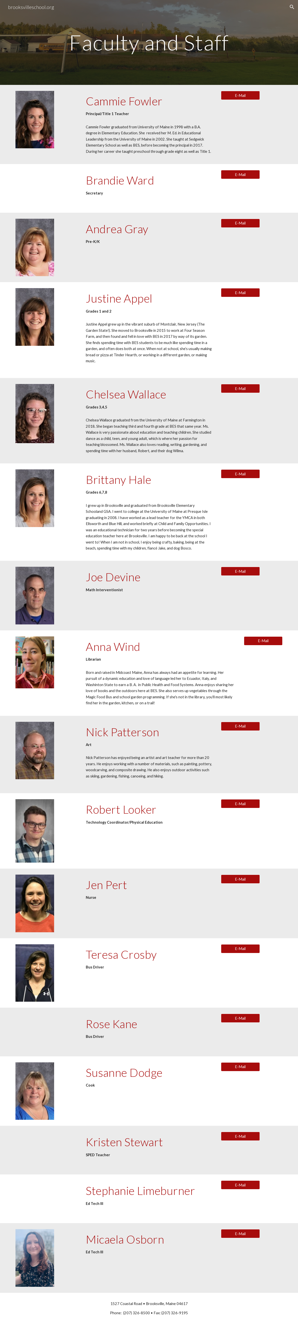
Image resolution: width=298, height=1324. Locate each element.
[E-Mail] (240, 95)
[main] (149, 42)
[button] (292, 7)
